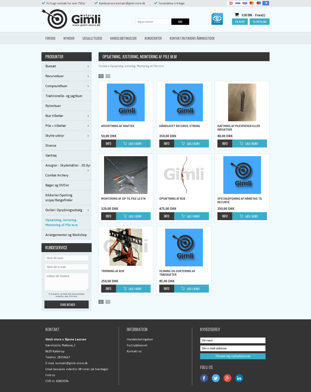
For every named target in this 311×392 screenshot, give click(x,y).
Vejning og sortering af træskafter (177, 273)
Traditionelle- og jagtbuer (64, 96)
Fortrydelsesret (137, 345)
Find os (50, 375)
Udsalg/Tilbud (92, 38)
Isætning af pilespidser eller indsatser (238, 127)
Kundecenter (153, 38)
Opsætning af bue (172, 198)
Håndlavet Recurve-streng (179, 126)
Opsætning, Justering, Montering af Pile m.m (61, 222)
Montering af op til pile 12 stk (123, 198)
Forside (50, 38)
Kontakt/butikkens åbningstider (192, 38)
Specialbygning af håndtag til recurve (239, 200)
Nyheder (69, 38)
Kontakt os (134, 351)
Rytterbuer (53, 106)
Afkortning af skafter (117, 126)
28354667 (63, 357)
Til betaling (260, 21)
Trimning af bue (112, 271)
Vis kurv (240, 21)
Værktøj (51, 155)
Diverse (50, 145)
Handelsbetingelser (123, 38)
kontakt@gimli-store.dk (71, 363)
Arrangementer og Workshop (66, 235)
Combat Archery (56, 175)
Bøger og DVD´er (57, 185)
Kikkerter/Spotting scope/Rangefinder (59, 197)
